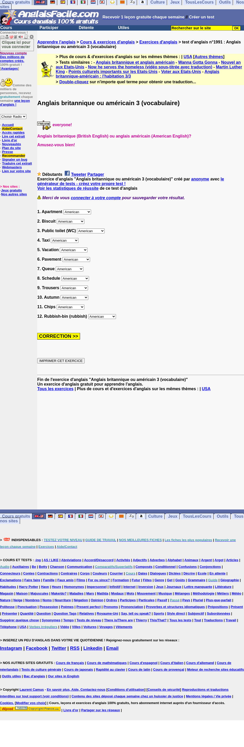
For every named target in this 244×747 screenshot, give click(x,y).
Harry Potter (28, 587)
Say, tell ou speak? (136, 613)
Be (34, 567)
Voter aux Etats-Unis (181, 71)
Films (80, 580)
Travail (231, 620)
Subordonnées (218, 613)
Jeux (172, 516)
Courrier (116, 573)
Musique (165, 593)
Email (112, 648)
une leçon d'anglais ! (15, 102)
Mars (90, 593)
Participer (49, 27)
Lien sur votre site (16, 171)
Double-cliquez (74, 82)
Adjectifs (140, 560)
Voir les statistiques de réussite (68, 188)
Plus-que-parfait (218, 600)
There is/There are (118, 620)
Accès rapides (13, 132)
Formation (121, 580)
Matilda (102, 593)
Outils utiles (11, 676)
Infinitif (115, 587)
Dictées (175, 573)
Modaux (117, 593)
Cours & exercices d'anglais (107, 42)
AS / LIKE (51, 560)
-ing (38, 560)
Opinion (97, 600)
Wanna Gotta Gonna (197, 62)
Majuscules (39, 593)
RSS (75, 648)
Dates (142, 573)
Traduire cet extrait (17, 163)
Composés (143, 567)
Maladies (76, 593)
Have (45, 587)
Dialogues (158, 573)
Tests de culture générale (41, 669)
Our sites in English (63, 676)
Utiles (123, 27)
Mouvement (146, 593)
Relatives (86, 613)
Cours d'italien (171, 663)
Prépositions (218, 607)
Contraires (69, 573)
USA (187, 56)
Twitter (58, 648)
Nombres (32, 600)
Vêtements (123, 627)
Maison (22, 593)
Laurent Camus (31, 689)
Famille (49, 580)
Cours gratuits (16, 516)
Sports (159, 613)
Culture (155, 516)
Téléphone (8, 627)
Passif (162, 600)
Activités (123, 560)
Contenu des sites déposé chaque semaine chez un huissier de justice (127, 696)
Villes (76, 627)
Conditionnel (165, 567)
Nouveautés (11, 144)
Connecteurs (10, 573)
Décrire (189, 573)
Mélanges (182, 593)
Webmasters (12, 167)
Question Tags (65, 613)
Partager (95, 174)
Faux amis (65, 580)
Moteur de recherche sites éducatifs (215, 669)
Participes (128, 600)
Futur (136, 580)
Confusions (188, 567)
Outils (222, 516)
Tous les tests (180, 620)
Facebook (36, 648)
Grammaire (197, 580)
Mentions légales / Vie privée (208, 696)
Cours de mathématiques (106, 663)
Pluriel (198, 600)
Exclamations (11, 580)
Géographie (229, 580)
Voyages (106, 627)
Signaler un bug (14, 159)
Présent (237, 607)
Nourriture (63, 600)
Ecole (202, 573)
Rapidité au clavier (110, 669)
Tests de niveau (88, 620)
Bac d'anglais (34, 676)
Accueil (8, 125)
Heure (56, 587)
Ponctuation (27, 607)
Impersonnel (96, 587)
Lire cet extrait (13, 136)
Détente (86, 27)
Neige (17, 600)
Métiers (223, 593)
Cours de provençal (168, 669)
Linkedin (92, 648)
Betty (43, 567)
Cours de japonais (78, 669)
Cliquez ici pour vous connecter (16, 44)
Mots (130, 593)
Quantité (27, 613)
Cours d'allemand (200, 663)
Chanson (57, 567)
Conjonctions (210, 567)
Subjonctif (196, 613)
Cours (6, 27)
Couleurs (100, 573)
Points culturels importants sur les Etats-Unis (113, 71)
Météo (236, 593)
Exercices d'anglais (158, 42)
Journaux (173, 587)
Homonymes (74, 587)
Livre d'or (9, 140)
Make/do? (59, 593)
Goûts (180, 580)
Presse (7, 152)
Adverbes (157, 560)
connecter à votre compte (96, 198)
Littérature (223, 587)
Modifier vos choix (30, 703)
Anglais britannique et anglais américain (135, 62)
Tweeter (78, 174)
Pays (186, 600)
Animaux (191, 560)
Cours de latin (139, 669)
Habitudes (8, 587)
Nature (5, 600)
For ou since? (99, 580)
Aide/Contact (12, 129)
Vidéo (64, 627)
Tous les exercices (55, 389)
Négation (81, 600)
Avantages (9, 68)
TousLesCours (197, 516)
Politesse (7, 607)
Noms (47, 600)
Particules (146, 600)
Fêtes (147, 580)
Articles (232, 560)
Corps (85, 573)
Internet (129, 587)
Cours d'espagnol (144, 663)
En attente (217, 573)
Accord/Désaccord (99, 560)
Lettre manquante (198, 587)
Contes (28, 573)
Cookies (6, 703)
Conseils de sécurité (164, 689)
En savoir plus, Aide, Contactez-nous (76, 689)
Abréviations (71, 560)
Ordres (111, 600)
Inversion (145, 587)
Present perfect (88, 607)
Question (43, 613)
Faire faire (32, 580)
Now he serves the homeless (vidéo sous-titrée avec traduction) (150, 67)
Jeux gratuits (11, 190)
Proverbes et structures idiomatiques (175, 607)
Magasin (6, 593)
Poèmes (67, 607)
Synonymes (51, 620)
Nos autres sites (14, 194)
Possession (49, 607)
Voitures (89, 627)
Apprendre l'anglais (56, 42)
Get (170, 580)
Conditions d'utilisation (126, 689)
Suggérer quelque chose (19, 620)
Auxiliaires (20, 567)
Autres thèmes (208, 56)
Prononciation (132, 607)
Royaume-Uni (107, 613)
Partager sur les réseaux (100, 710)
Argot (218, 560)
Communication (79, 567)
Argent (206, 560)
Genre (159, 580)
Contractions (47, 573)
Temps (68, 620)
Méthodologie (203, 593)
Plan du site (11, 148)
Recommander (13, 156)
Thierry (141, 620)
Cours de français (70, 663)
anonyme (200, 179)
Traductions (213, 620)
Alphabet (175, 560)
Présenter (9, 613)
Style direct (176, 613)
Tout (197, 620)
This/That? (158, 620)
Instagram (11, 648)
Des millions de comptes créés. (13, 57)
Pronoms (110, 607)
